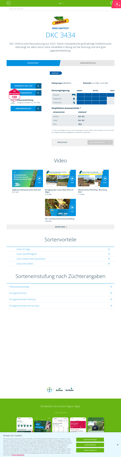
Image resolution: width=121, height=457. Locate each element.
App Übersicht (61, 399)
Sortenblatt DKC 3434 (23, 86)
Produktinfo (33, 63)
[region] (60, 444)
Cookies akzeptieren (90, 450)
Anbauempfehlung (88, 63)
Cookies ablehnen (90, 445)
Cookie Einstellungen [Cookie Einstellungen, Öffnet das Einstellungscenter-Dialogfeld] (90, 439)
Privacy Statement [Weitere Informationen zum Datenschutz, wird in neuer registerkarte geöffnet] (18, 455)
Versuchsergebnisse (23, 93)
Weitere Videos (60, 227)
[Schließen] (117, 444)
